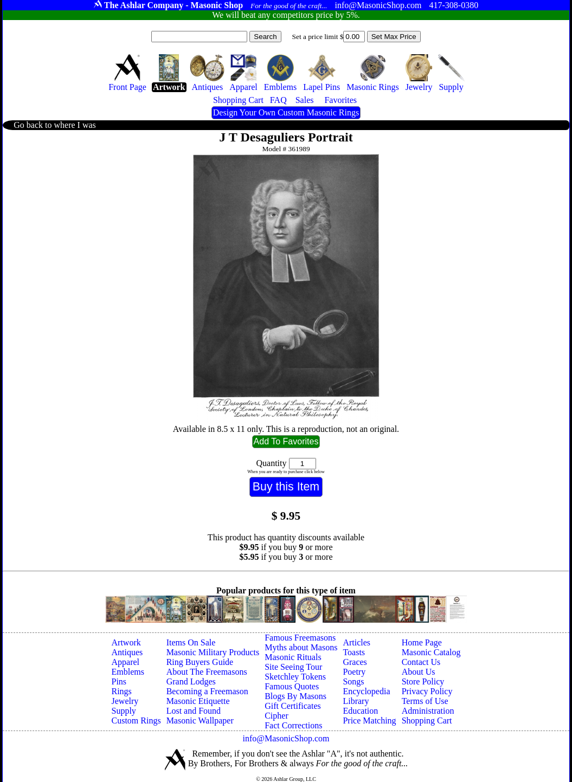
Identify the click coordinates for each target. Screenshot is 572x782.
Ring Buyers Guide (200, 662)
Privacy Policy (427, 691)
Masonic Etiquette (198, 701)
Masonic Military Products (213, 652)
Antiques (127, 652)
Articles (356, 642)
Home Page (422, 642)
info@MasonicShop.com (285, 738)
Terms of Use (425, 701)
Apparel (126, 662)
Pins (119, 681)
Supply (124, 710)
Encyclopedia (366, 691)
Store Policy (423, 681)
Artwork (126, 642)
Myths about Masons (301, 647)
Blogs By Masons (295, 696)
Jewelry (125, 701)
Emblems (128, 671)
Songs (353, 681)
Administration (428, 710)
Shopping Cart (427, 720)
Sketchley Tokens (295, 676)
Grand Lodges (191, 681)
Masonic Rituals (293, 657)
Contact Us (421, 662)
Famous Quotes (292, 686)
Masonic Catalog (431, 652)
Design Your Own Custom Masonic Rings (286, 112)
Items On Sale (191, 642)
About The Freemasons (206, 671)
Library (356, 701)
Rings (122, 691)
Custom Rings (136, 720)
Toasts (354, 652)
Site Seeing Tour (293, 666)
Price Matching (369, 720)
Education (360, 710)
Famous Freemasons (300, 637)
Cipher (276, 715)
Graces (355, 662)
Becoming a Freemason (207, 691)
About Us (418, 671)
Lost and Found (193, 710)
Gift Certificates (293, 705)
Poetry (354, 671)
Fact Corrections (293, 725)
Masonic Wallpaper (200, 720)
